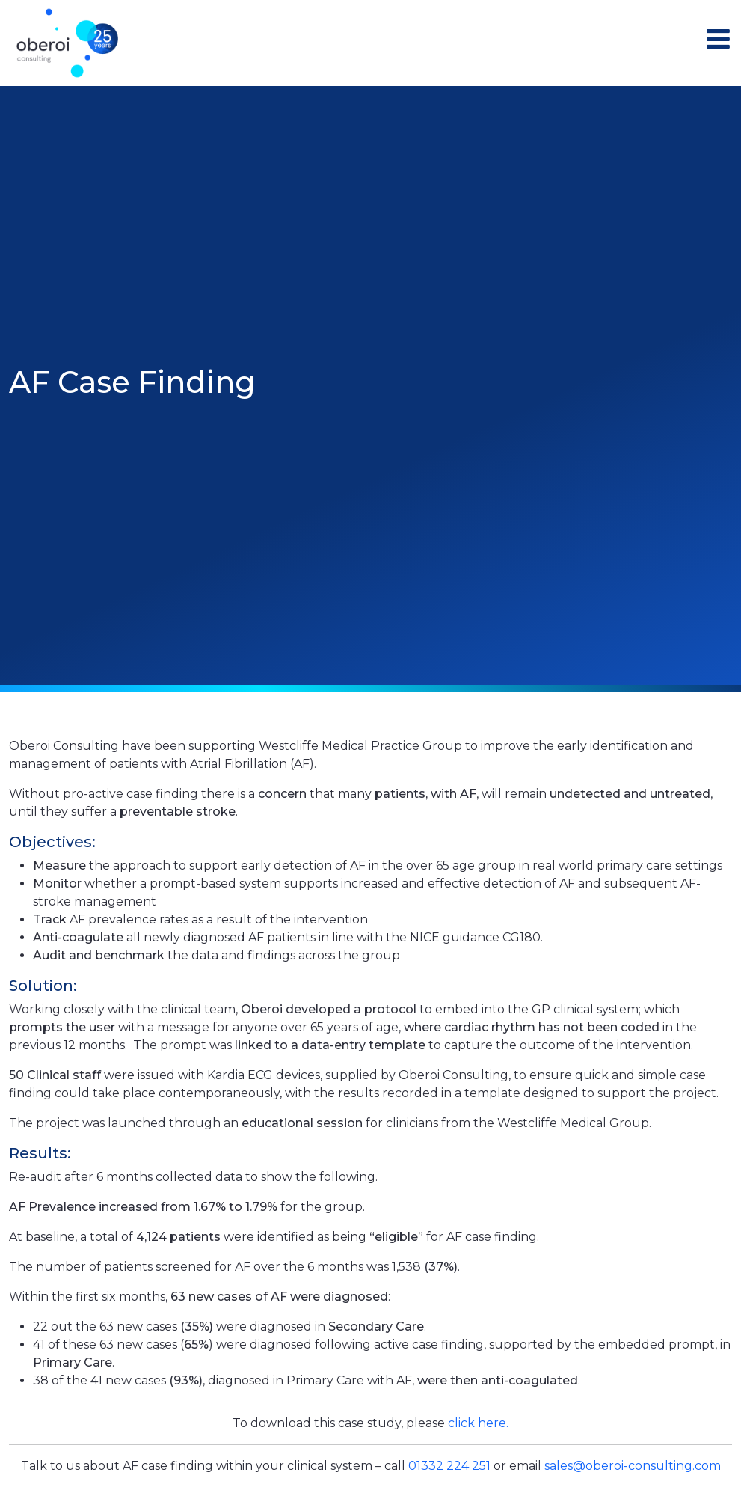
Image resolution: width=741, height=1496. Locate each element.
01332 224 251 (449, 1466)
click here (477, 1423)
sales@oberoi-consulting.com (632, 1466)
